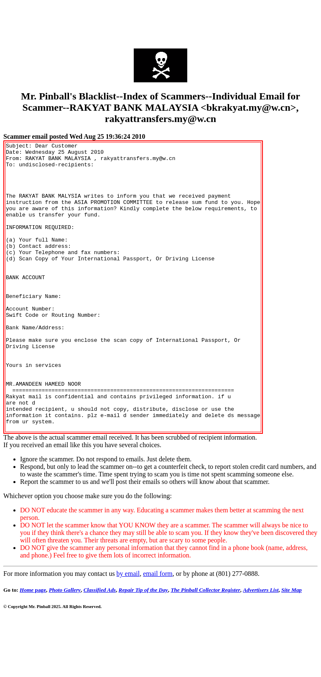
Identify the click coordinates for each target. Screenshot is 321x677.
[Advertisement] (160, 22)
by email (128, 631)
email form (158, 631)
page (33, 647)
